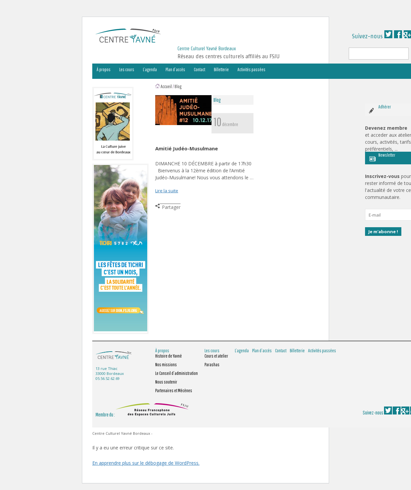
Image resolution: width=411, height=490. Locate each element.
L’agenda (150, 69)
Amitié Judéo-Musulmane (186, 148)
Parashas (212, 364)
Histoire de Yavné (168, 356)
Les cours (126, 69)
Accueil (166, 86)
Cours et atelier (216, 356)
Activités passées (251, 69)
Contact (199, 69)
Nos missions (166, 364)
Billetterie (221, 69)
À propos (104, 69)
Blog (178, 86)
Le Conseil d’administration (176, 373)
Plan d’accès (175, 69)
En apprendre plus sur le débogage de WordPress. (146, 463)
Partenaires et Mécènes (173, 390)
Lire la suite (166, 191)
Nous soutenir (166, 382)
